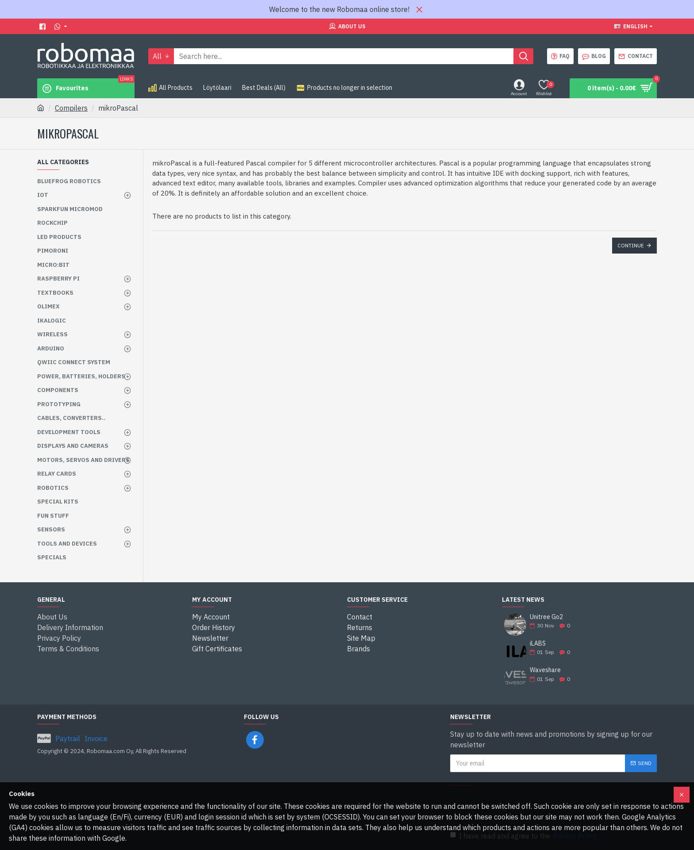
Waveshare (545, 670)
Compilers (71, 108)
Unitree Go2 (546, 617)
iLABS (538, 643)
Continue (630, 245)
